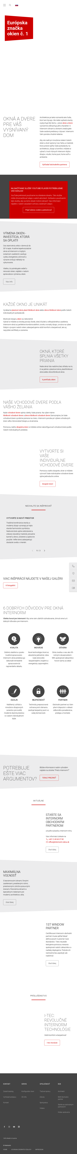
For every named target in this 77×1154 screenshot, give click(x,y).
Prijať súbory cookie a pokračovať (38, 210)
